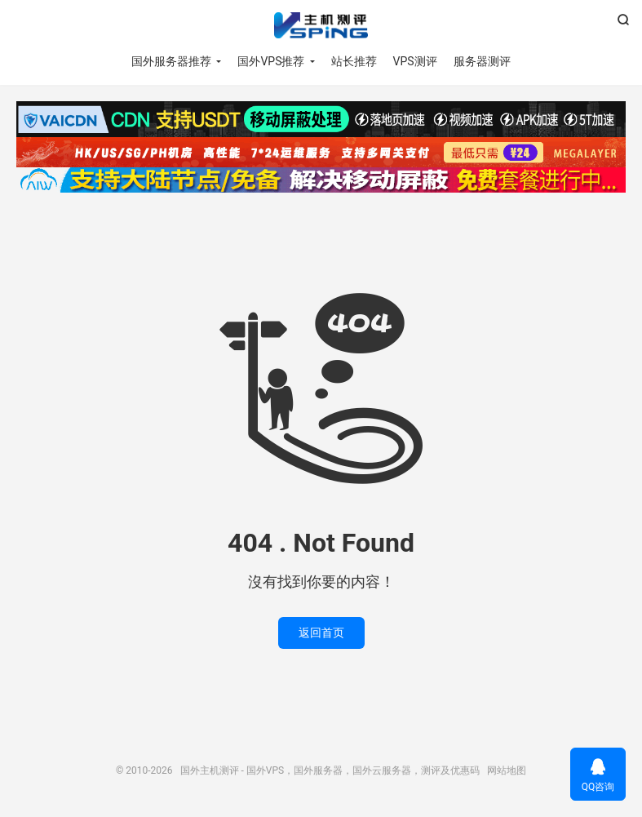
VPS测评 (415, 61)
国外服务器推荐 (171, 61)
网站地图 (506, 770)
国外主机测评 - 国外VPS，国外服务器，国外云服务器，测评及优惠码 (321, 25)
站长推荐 (354, 61)
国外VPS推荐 (270, 61)
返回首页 (321, 632)
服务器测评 (482, 61)
